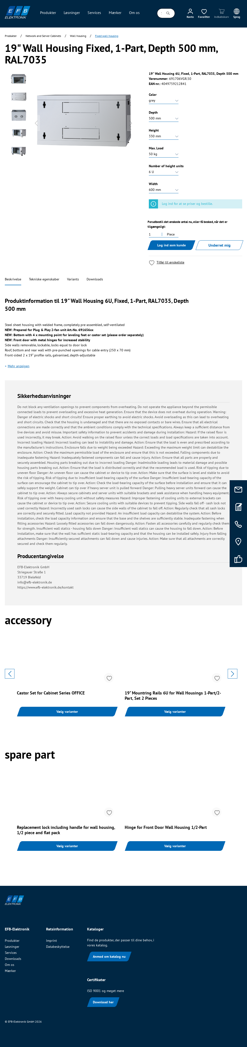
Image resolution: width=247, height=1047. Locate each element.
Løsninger (12, 946)
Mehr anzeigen (18, 366)
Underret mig (219, 245)
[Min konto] (190, 13)
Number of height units (166, 166)
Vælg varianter (67, 711)
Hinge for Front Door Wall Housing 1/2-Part (166, 827)
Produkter (12, 940)
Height (154, 130)
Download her (103, 1002)
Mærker (10, 971)
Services (11, 952)
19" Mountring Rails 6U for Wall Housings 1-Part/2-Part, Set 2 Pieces (173, 695)
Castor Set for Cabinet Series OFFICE (51, 693)
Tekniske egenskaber (44, 279)
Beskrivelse (13, 279)
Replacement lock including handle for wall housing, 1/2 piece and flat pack (66, 830)
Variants (73, 279)
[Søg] (168, 13)
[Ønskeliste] (204, 13)
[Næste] (130, 123)
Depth (153, 112)
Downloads (95, 279)
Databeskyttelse (57, 946)
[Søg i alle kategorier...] (159, 13)
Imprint (51, 940)
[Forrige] (36, 123)
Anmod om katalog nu (109, 956)
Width (153, 184)
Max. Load (156, 148)
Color (153, 94)
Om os (9, 965)
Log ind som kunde (171, 245)
